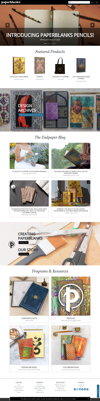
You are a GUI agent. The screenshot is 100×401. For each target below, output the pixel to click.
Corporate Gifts (60, 387)
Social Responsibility (39, 387)
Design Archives (18, 390)
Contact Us (81, 385)
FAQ (19, 385)
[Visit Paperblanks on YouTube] (80, 389)
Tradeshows (60, 388)
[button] (7, 25)
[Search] (80, 2)
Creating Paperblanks (40, 388)
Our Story (39, 385)
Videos (19, 392)
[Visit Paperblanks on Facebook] (75, 389)
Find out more (24, 242)
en (92, 2)
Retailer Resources (60, 385)
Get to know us (24, 254)
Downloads (19, 388)
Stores (81, 387)
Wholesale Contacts (60, 390)
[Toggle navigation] (97, 2)
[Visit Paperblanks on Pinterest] (87, 389)
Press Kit (39, 390)
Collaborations (40, 392)
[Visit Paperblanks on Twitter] (82, 389)
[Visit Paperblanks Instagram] (77, 389)
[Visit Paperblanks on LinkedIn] (85, 389)
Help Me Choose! (19, 387)
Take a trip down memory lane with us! (31, 115)
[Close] (88, 399)
